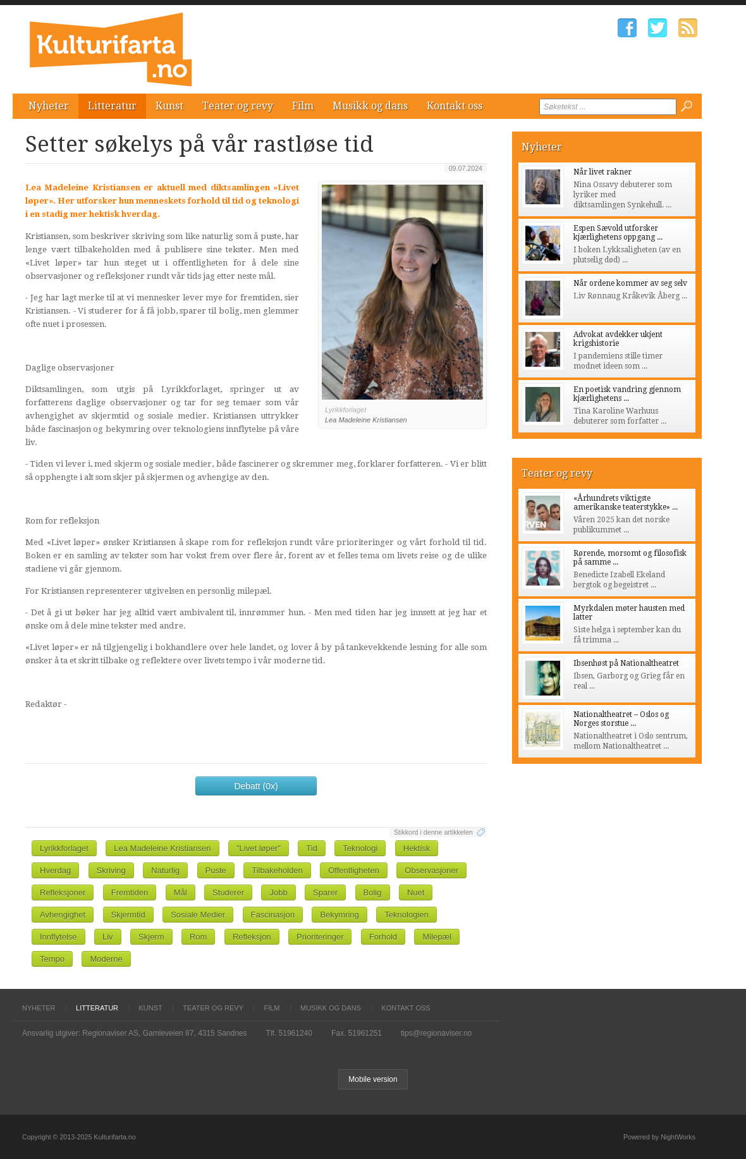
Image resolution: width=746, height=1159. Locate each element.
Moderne (106, 959)
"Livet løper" (258, 848)
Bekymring (339, 914)
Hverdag (55, 870)
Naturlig (165, 870)
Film (303, 106)
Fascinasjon (273, 914)
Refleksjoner (62, 892)
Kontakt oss (454, 106)
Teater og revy (237, 106)
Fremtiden (130, 892)
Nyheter (48, 106)
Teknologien (406, 914)
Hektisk (417, 848)
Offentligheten (353, 870)
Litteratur (112, 106)
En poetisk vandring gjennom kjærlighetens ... (627, 394)
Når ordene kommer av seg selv (630, 283)
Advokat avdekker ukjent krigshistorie (618, 339)
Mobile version (372, 1079)
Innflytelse (58, 936)
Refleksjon (252, 936)
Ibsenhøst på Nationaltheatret (626, 663)
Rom (198, 936)
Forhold (383, 936)
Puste (215, 870)
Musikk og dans (370, 106)
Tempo (52, 959)
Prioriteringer (320, 936)
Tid (311, 848)
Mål (180, 892)
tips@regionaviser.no (436, 1033)
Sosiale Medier (198, 914)
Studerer (228, 892)
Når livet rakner (602, 172)
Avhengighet (62, 914)
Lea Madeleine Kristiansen (162, 848)
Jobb (278, 892)
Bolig (373, 892)
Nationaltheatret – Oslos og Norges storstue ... (621, 719)
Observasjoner (431, 870)
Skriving (111, 870)
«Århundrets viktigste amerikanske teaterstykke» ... (625, 503)
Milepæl (436, 936)
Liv (107, 936)
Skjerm (151, 936)
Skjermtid (128, 914)
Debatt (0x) (256, 786)
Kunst (169, 106)
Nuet (415, 892)
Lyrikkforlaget (64, 848)
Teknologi (360, 848)
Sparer (325, 892)
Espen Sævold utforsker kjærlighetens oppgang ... (618, 233)
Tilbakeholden (277, 870)
